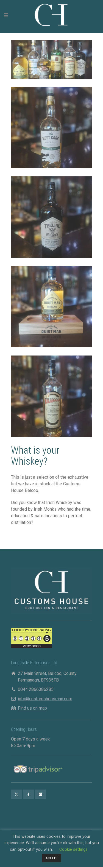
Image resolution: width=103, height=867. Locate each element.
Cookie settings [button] (73, 849)
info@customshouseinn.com (45, 698)
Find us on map (32, 708)
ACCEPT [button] (51, 858)
